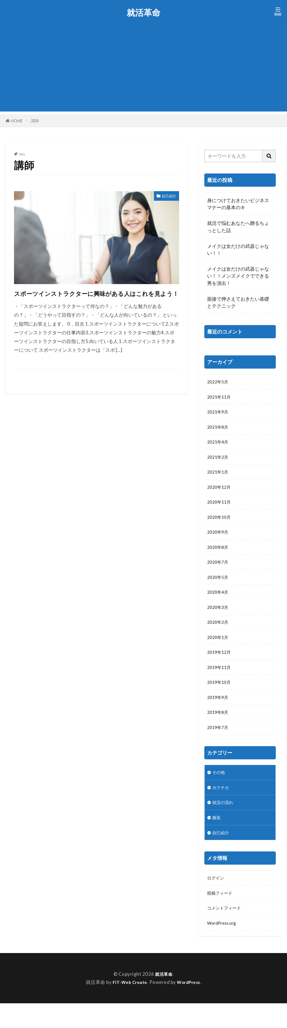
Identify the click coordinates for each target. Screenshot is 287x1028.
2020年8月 (219, 556)
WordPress (190, 1007)
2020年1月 (219, 650)
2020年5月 (219, 587)
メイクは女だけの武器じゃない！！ (238, 249)
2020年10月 (220, 524)
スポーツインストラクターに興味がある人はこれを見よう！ (93, 299)
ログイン (216, 900)
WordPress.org (223, 947)
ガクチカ (221, 807)
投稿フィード (221, 916)
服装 (217, 838)
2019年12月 (220, 666)
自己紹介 (166, 197)
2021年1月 (219, 477)
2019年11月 (220, 682)
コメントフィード (226, 932)
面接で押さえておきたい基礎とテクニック (238, 302)
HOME (17, 120)
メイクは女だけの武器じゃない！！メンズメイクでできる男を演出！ (238, 276)
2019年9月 (219, 713)
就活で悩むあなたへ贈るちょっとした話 (238, 226)
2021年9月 (219, 414)
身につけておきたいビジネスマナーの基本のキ (238, 203)
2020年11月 (220, 508)
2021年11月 (220, 398)
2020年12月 (220, 492)
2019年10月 (220, 698)
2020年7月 (219, 571)
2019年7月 (219, 745)
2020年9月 (219, 540)
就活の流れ (224, 822)
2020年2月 (219, 635)
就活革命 (143, 12)
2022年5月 (219, 382)
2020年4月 (219, 603)
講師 (35, 120)
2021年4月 (219, 445)
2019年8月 (219, 729)
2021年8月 (219, 430)
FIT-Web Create (128, 1007)
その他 (219, 791)
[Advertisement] (143, 72)
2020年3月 (219, 619)
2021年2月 (219, 461)
